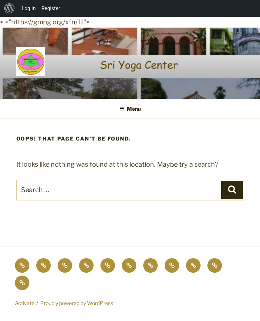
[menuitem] (9, 8)
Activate (24, 303)
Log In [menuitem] (29, 8)
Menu (130, 109)
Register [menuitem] (50, 8)
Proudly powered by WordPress (76, 303)
